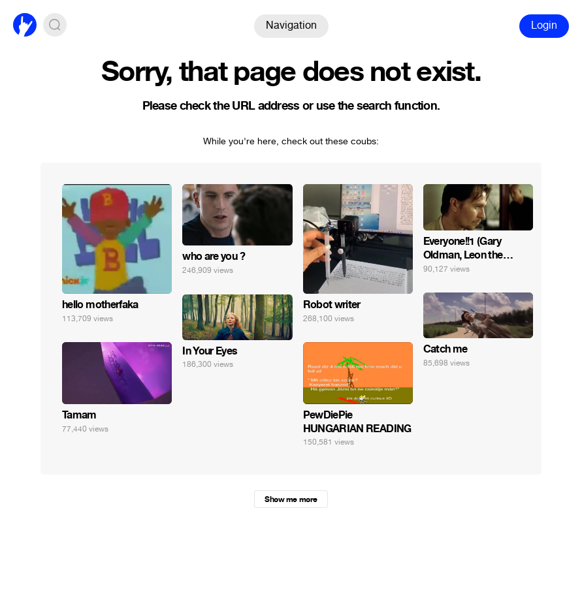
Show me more (291, 499)
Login (544, 25)
